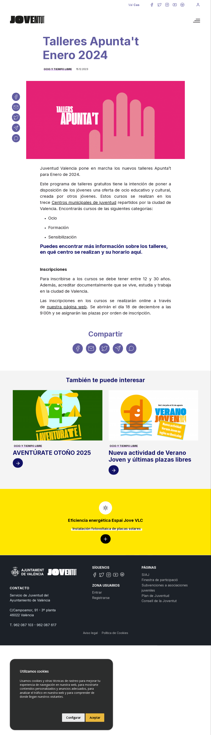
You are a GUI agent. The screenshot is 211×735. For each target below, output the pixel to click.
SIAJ (145, 627)
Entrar (97, 645)
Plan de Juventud (155, 648)
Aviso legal (90, 685)
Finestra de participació (160, 632)
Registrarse (101, 650)
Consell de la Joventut (159, 653)
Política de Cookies (115, 685)
